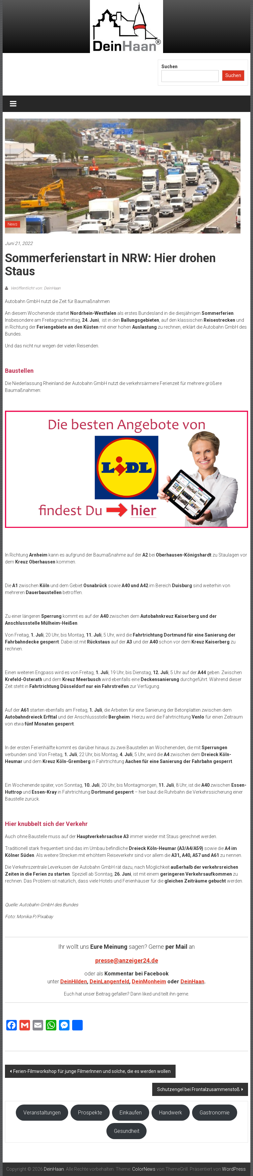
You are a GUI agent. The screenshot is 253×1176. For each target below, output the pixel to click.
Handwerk (170, 1112)
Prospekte (90, 1112)
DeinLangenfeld (109, 981)
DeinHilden (73, 981)
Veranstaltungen (42, 1112)
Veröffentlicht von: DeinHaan (35, 288)
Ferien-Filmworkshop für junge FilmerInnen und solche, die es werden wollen (92, 1071)
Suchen (169, 66)
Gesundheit (126, 1131)
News (12, 224)
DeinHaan (192, 981)
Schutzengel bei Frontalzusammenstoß (198, 1089)
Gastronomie (215, 1112)
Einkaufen (131, 1112)
